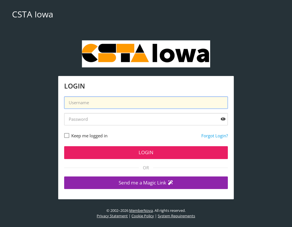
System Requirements (176, 215)
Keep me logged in (89, 135)
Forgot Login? (214, 135)
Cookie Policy (142, 215)
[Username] (146, 103)
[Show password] (223, 119)
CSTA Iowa (32, 14)
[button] (146, 182)
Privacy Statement (112, 215)
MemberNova (141, 210)
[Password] (146, 119)
